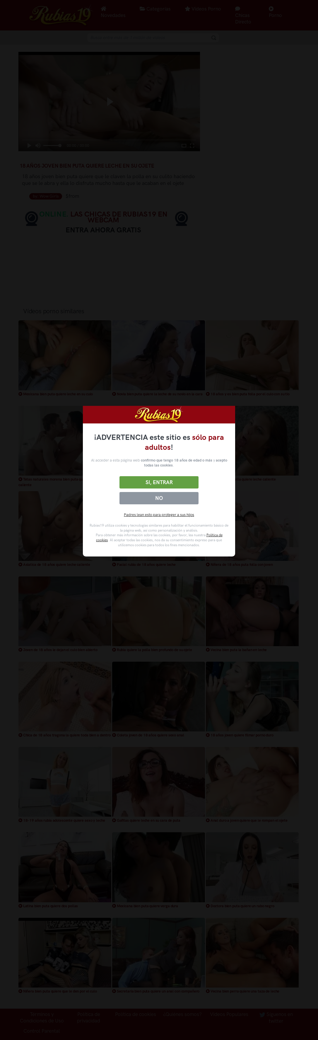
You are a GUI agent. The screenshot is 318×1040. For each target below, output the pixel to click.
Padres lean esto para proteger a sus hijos (159, 515)
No (159, 498)
